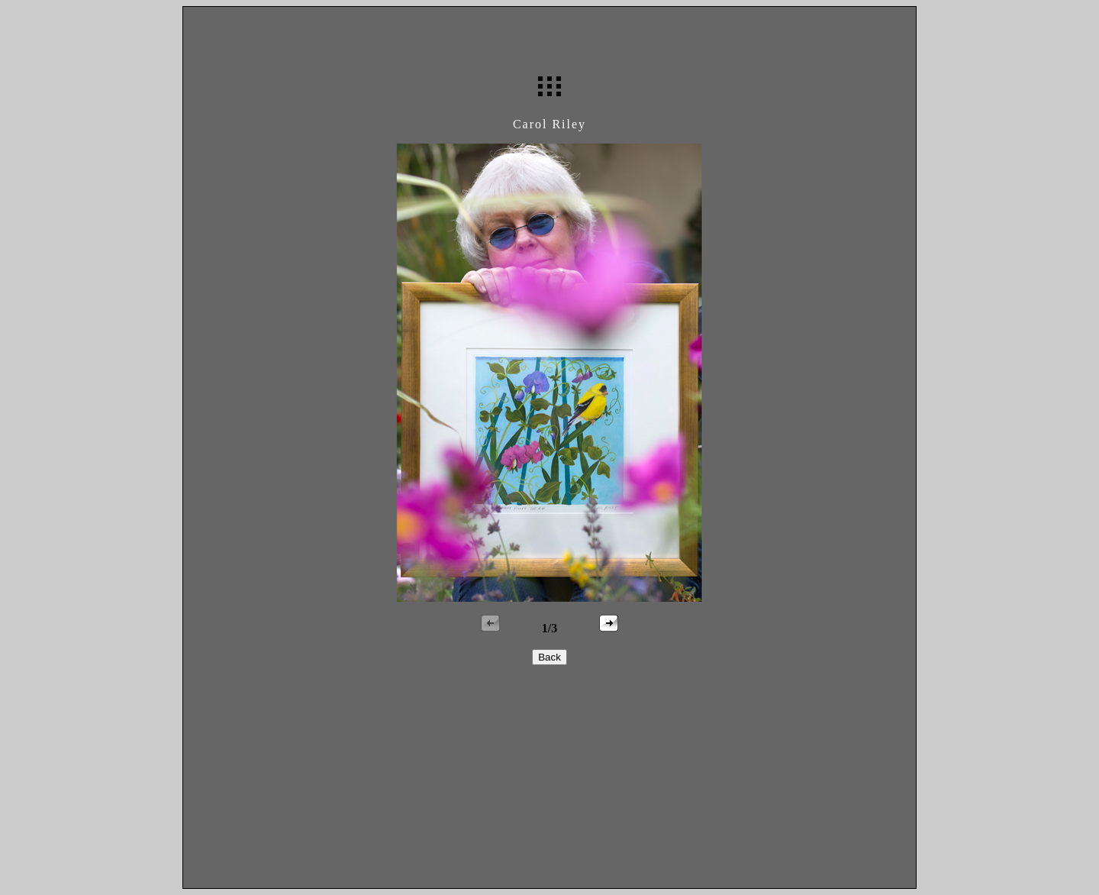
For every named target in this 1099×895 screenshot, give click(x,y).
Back (549, 657)
